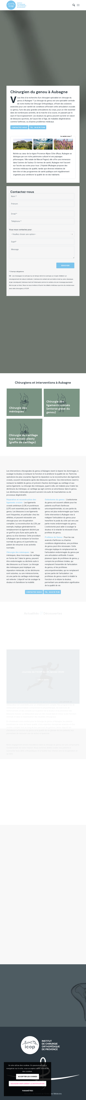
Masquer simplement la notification (27, 1084)
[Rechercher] (72, 5)
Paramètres (27, 1091)
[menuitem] (72, 5)
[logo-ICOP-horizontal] (35, 5)
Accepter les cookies (27, 1077)
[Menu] (78, 5)
